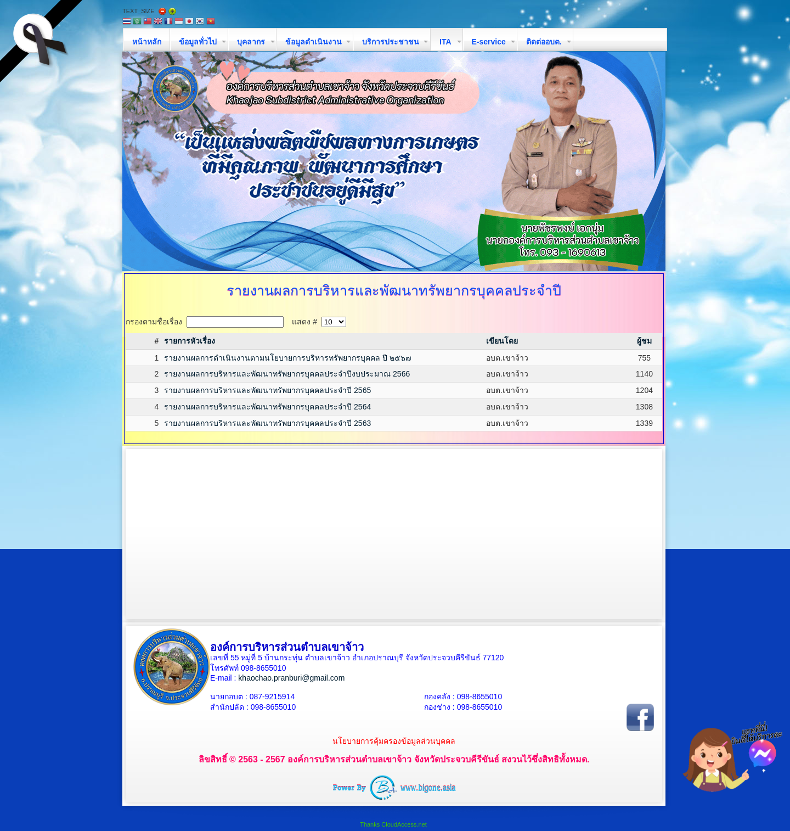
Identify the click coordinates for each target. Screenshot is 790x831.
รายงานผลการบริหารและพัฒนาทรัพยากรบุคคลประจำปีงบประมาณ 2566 (287, 373)
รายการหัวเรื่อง (189, 340)
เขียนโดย (502, 340)
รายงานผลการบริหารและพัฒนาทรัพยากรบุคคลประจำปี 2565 (267, 390)
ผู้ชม (644, 340)
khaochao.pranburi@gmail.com (291, 677)
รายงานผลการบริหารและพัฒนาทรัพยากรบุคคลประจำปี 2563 (267, 423)
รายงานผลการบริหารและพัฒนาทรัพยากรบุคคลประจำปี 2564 (267, 406)
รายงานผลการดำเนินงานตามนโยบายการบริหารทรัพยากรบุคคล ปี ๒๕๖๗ (287, 357)
